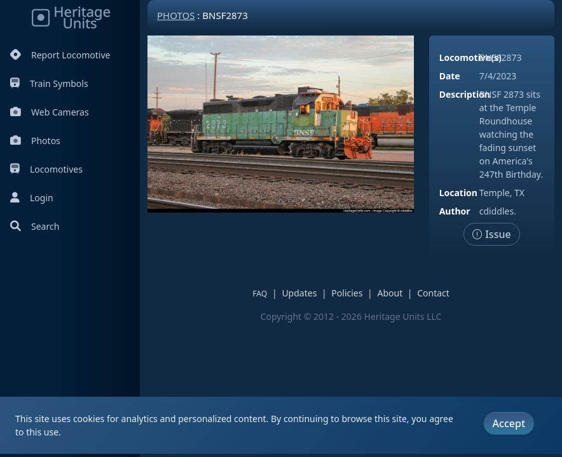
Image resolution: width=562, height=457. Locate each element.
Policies (346, 293)
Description (464, 94)
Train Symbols (49, 83)
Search (34, 226)
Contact (433, 293)
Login (31, 198)
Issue (491, 234)
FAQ (259, 293)
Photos (35, 141)
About (389, 293)
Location (458, 193)
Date (449, 76)
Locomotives (46, 169)
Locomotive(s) (470, 57)
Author (454, 211)
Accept (509, 423)
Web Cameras (49, 112)
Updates (299, 293)
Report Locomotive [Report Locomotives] (60, 55)
